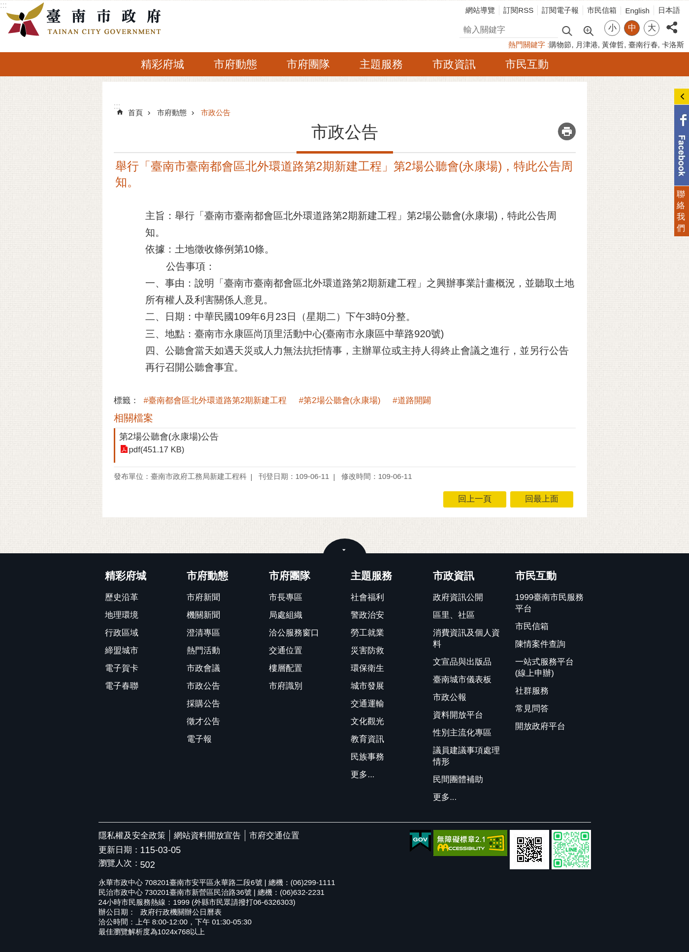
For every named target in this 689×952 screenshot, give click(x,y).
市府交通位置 (274, 835)
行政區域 (121, 632)
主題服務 (381, 64)
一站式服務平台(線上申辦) (544, 667)
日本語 (669, 10)
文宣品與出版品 (462, 661)
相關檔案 (133, 418)
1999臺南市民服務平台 (549, 603)
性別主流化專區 (462, 732)
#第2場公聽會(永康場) (340, 400)
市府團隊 (308, 64)
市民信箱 (602, 10)
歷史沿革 (121, 597)
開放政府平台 (540, 726)
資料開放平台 (458, 715)
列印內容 (567, 131)
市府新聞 (203, 597)
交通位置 (285, 650)
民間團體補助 (458, 779)
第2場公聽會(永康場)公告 (169, 436)
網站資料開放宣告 (207, 835)
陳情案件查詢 (540, 644)
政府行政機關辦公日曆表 (181, 912)
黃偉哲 (613, 44)
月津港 (587, 44)
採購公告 (203, 703)
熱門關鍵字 (526, 44)
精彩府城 (162, 64)
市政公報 (449, 697)
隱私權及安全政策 (131, 835)
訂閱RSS (518, 10)
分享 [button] (672, 22)
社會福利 (367, 597)
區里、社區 (454, 615)
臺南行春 (643, 44)
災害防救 (367, 650)
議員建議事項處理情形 (466, 756)
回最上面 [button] (541, 499)
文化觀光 (367, 721)
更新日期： (119, 850)
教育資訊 (367, 739)
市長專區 (285, 597)
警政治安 (367, 615)
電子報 (199, 739)
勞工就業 (367, 632)
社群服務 (532, 691)
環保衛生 (367, 668)
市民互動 (527, 64)
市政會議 (203, 668)
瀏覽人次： (119, 863)
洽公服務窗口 (294, 632)
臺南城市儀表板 (462, 679)
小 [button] (612, 27)
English (637, 10)
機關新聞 (203, 615)
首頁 (135, 112)
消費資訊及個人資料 (466, 638)
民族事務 (367, 757)
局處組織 (285, 615)
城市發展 (367, 686)
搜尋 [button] (567, 30)
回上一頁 (475, 499)
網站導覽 (480, 10)
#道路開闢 (411, 400)
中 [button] (632, 27)
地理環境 (121, 615)
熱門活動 (203, 650)
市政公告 (215, 112)
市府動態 (235, 64)
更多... (362, 774)
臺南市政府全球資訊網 (86, 20)
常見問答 (532, 708)
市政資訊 (454, 64)
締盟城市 (121, 650)
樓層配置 (285, 668)
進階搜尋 (588, 30)
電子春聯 (121, 686)
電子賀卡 (121, 668)
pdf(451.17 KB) (157, 449)
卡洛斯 (673, 44)
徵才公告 (203, 721)
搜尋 (467, 28)
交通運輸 (367, 703)
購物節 (560, 44)
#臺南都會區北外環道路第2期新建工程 (215, 400)
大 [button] (652, 27)
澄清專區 (203, 632)
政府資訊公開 (458, 597)
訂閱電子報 (560, 10)
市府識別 (285, 686)
